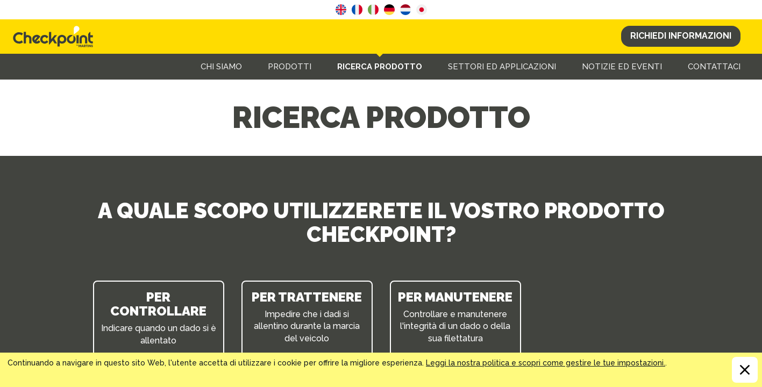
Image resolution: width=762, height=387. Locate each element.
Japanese (421, 9)
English (341, 9)
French (357, 9)
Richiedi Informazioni (680, 36)
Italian (373, 9)
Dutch (405, 9)
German (389, 9)
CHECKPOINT (56, 36)
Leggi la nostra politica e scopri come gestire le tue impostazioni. (545, 363)
